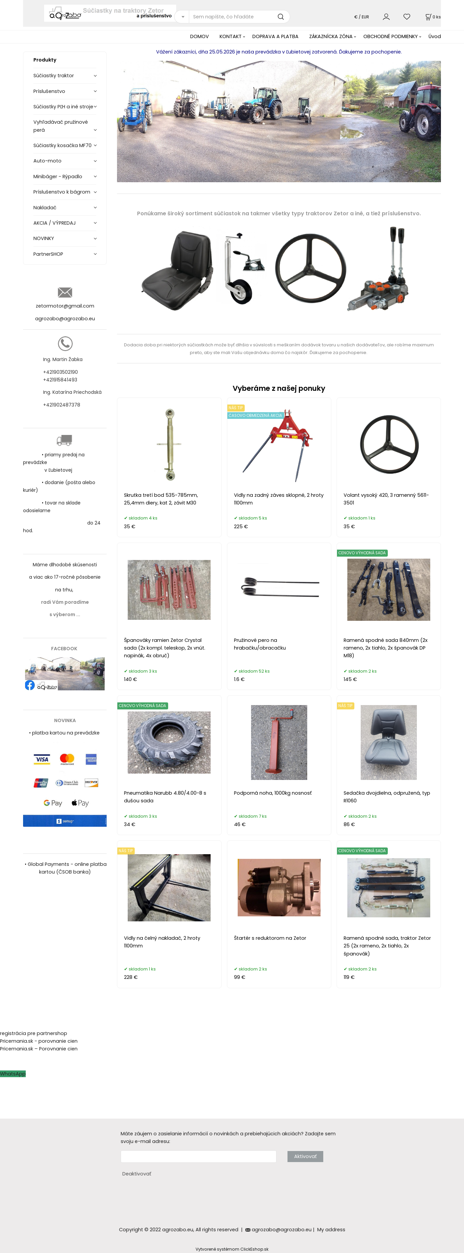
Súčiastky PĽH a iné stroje (63, 106)
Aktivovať (305, 1156)
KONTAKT (231, 36)
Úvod (435, 36)
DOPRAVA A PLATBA (275, 36)
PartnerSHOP (48, 254)
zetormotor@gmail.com (65, 306)
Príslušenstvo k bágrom (61, 192)
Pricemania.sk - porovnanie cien (39, 1041)
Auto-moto (47, 160)
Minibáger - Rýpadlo (57, 176)
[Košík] (432, 17)
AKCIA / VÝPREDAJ (54, 223)
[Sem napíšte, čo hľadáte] (239, 16)
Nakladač (44, 207)
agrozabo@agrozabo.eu (65, 318)
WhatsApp (13, 1073)
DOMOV (199, 36)
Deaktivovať (136, 1173)
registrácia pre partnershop (33, 1033)
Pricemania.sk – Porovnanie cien (39, 1048)
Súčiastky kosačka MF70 (62, 145)
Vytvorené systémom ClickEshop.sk (232, 1249)
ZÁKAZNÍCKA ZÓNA (331, 36)
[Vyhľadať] (181, 16)
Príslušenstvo (49, 91)
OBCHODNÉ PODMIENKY (390, 36)
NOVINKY (43, 238)
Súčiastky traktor (53, 75)
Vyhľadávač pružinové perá (60, 126)
